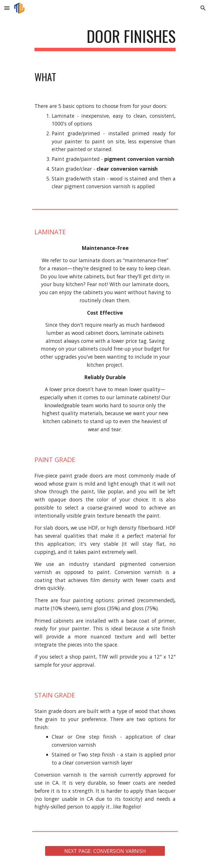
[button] (7, 8)
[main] (105, 39)
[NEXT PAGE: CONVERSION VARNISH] (105, 851)
